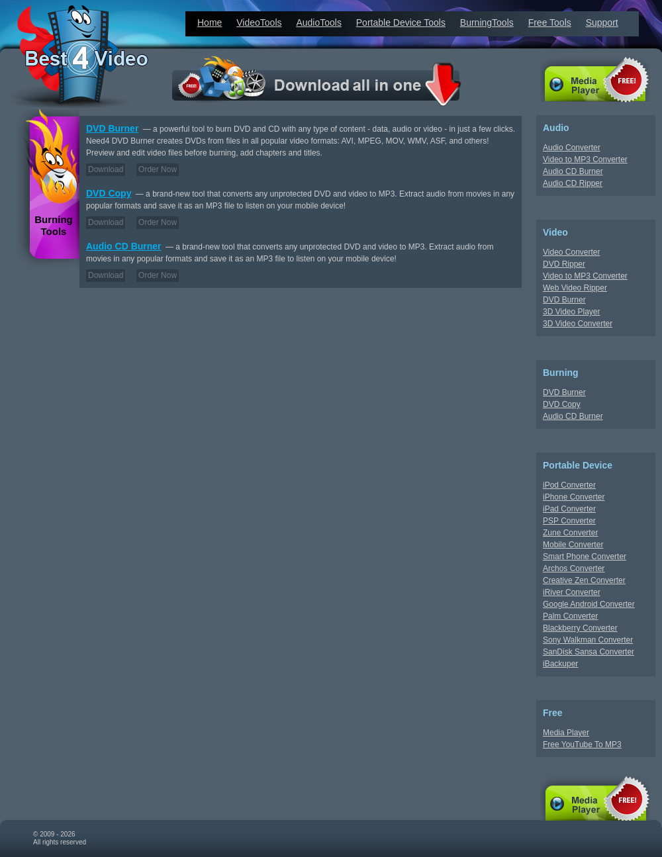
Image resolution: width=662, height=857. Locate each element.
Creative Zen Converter (584, 580)
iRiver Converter (571, 592)
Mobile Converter (573, 544)
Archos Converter (573, 568)
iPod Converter (569, 485)
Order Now (157, 169)
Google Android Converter (589, 604)
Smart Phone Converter (584, 556)
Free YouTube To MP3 (582, 744)
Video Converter (571, 252)
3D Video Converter (577, 323)
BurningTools (487, 22)
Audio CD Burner (124, 246)
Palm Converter (570, 616)
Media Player (566, 732)
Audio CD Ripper (572, 183)
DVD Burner (112, 128)
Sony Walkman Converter (588, 640)
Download (105, 169)
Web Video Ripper (575, 288)
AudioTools (319, 22)
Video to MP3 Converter (585, 159)
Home (209, 22)
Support (602, 22)
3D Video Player (571, 311)
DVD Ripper (564, 264)
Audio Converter (571, 147)
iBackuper (560, 663)
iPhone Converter (573, 497)
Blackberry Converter (580, 628)
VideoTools (258, 22)
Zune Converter (570, 532)
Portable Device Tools (401, 22)
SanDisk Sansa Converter (588, 651)
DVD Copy (108, 193)
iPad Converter (569, 509)
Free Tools (549, 22)
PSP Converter (569, 520)
